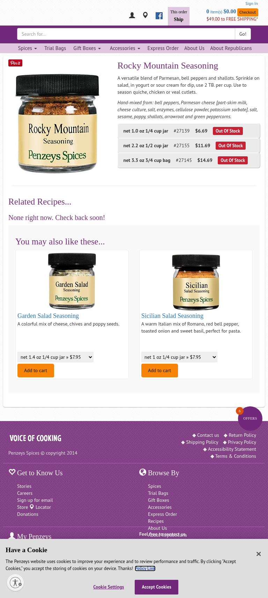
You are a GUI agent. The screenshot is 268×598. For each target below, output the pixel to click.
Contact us (208, 435)
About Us (194, 48)
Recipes (156, 521)
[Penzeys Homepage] (8, 15)
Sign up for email (35, 500)
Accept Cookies (156, 587)
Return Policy (242, 435)
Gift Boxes (158, 500)
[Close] (258, 554)
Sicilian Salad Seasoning (172, 315)
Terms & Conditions (235, 456)
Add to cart (35, 370)
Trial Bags (55, 48)
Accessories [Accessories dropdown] (125, 48)
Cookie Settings (108, 587)
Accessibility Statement (232, 449)
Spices (154, 486)
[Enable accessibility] (15, 582)
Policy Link (145, 568)
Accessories (160, 507)
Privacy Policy (242, 442)
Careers (24, 493)
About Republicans (231, 48)
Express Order (163, 48)
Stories (24, 486)
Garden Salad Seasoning (48, 315)
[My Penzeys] (132, 16)
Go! (242, 34)
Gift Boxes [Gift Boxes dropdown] (87, 48)
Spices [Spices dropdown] (27, 48)
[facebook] (159, 15)
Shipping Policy (202, 442)
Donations (27, 514)
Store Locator (34, 507)
